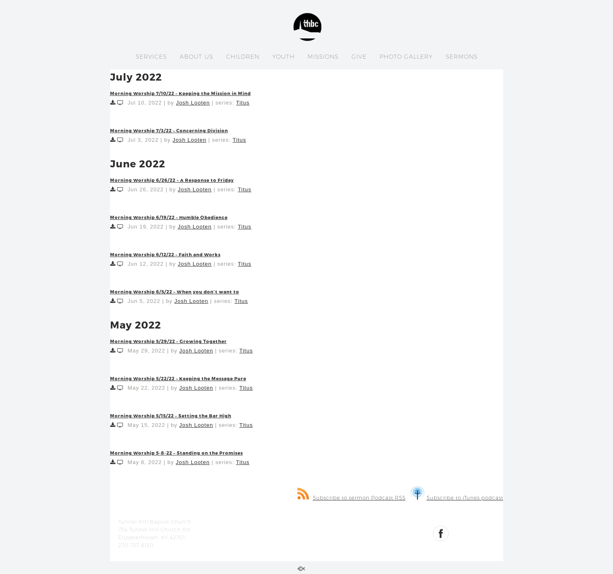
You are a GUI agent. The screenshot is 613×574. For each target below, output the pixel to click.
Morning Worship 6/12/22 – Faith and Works (165, 254)
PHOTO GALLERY (406, 56)
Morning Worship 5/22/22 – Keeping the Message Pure (178, 378)
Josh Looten (193, 103)
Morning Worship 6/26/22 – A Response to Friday (172, 180)
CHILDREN (243, 56)
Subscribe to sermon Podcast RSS (351, 498)
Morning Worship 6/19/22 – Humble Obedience (169, 217)
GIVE (359, 56)
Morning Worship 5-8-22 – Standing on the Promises (176, 452)
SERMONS (462, 56)
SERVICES (151, 56)
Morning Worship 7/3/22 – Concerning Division (169, 130)
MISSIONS (323, 56)
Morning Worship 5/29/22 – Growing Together (168, 341)
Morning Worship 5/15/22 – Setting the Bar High (170, 415)
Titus (243, 103)
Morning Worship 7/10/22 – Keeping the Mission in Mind (180, 93)
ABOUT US (196, 56)
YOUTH (283, 56)
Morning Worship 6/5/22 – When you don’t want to (174, 291)
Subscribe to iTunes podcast (457, 498)
